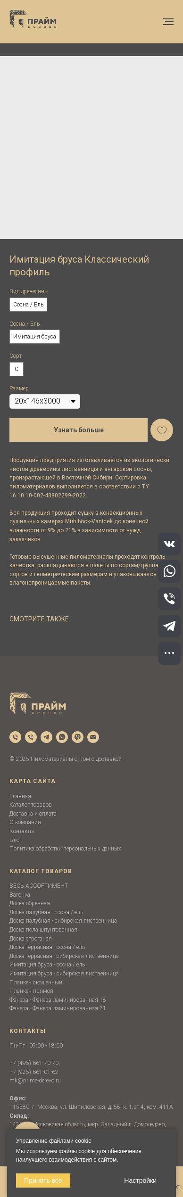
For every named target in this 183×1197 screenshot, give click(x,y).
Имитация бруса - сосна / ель (47, 964)
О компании (25, 822)
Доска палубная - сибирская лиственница (63, 920)
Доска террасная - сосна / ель (47, 947)
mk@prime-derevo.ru (35, 1080)
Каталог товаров (30, 804)
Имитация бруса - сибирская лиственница (64, 973)
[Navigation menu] (168, 21)
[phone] (15, 737)
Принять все (43, 1180)
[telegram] (46, 737)
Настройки (140, 1180)
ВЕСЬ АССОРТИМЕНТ (38, 886)
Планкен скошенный (35, 982)
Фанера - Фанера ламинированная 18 (57, 1000)
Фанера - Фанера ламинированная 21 (57, 1008)
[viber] (77, 737)
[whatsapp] (62, 737)
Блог (15, 840)
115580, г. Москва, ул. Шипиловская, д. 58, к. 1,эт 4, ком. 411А (91, 1107)
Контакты (21, 831)
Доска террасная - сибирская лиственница (64, 956)
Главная (20, 796)
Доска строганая (30, 938)
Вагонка (19, 895)
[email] (93, 737)
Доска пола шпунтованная (43, 929)
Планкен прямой (31, 991)
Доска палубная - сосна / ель (46, 912)
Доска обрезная (29, 903)
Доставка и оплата (33, 813)
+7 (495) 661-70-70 (33, 1063)
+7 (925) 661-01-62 (33, 1072)
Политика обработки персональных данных (65, 848)
